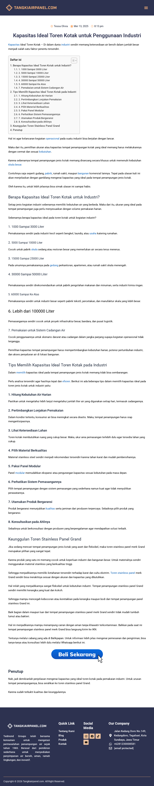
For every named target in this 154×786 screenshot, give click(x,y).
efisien (66, 381)
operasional (52, 138)
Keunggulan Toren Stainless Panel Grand (36, 125)
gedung (54, 265)
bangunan (83, 173)
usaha (92, 233)
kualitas (50, 508)
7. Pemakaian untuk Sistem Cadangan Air (41, 87)
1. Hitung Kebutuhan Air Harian (36, 95)
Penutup (17, 130)
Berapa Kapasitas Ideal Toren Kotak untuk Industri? (42, 65)
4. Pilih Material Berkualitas (34, 107)
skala (34, 249)
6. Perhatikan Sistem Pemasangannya (39, 114)
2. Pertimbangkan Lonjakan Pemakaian (40, 99)
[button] (146, 8)
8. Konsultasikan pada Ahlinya (35, 121)
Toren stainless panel (122, 572)
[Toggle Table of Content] (72, 60)
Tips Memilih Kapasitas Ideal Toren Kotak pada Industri (44, 91)
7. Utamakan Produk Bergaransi (36, 118)
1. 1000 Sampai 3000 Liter (33, 69)
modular (20, 472)
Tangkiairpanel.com (33, 781)
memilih (21, 372)
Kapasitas (14, 44)
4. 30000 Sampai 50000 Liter (34, 80)
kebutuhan (45, 151)
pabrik (48, 173)
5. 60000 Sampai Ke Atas (32, 84)
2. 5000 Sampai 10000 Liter (34, 73)
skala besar (14, 164)
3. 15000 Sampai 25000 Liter (34, 76)
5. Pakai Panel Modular (31, 110)
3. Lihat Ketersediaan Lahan (34, 103)
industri (65, 44)
